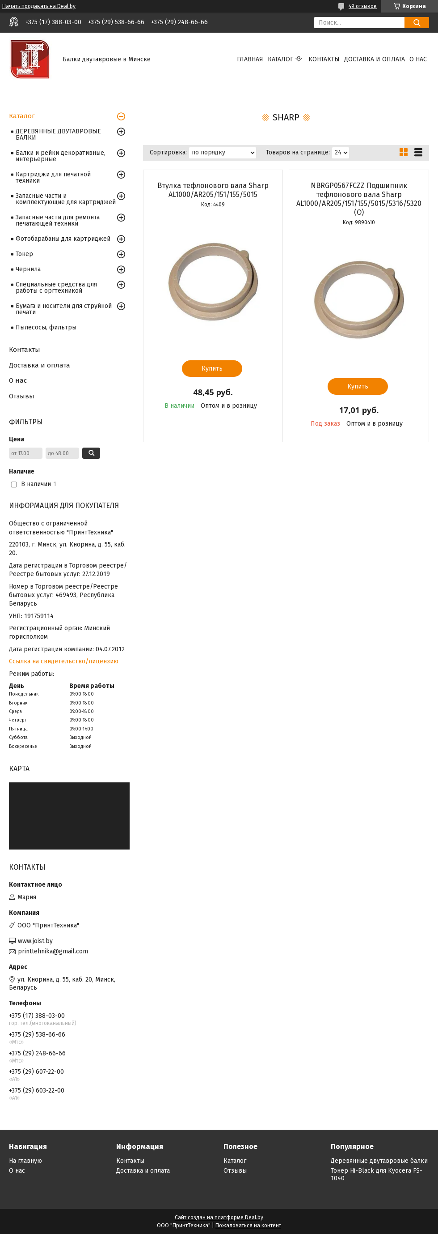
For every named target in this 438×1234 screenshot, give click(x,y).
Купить (212, 368)
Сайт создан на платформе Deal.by (219, 1217)
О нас (418, 59)
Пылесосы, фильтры (46, 327)
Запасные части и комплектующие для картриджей (66, 199)
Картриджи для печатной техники (53, 177)
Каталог (280, 59)
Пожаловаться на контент (248, 1225)
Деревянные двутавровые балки (379, 1161)
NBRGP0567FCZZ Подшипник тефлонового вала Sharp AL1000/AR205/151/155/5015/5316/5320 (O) (358, 199)
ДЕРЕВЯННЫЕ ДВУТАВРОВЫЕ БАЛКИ (58, 134)
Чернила (28, 269)
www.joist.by (35, 941)
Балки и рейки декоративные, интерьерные (60, 156)
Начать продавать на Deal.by (39, 6)
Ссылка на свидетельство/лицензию (63, 661)
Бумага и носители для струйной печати (64, 309)
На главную (25, 1161)
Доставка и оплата (374, 59)
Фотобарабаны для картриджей (63, 239)
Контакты (324, 59)
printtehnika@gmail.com (53, 951)
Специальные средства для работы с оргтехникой (56, 288)
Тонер (24, 254)
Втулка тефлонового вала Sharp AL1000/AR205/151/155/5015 (213, 190)
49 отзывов (363, 6)
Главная (250, 59)
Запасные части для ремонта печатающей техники (58, 220)
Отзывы (21, 396)
